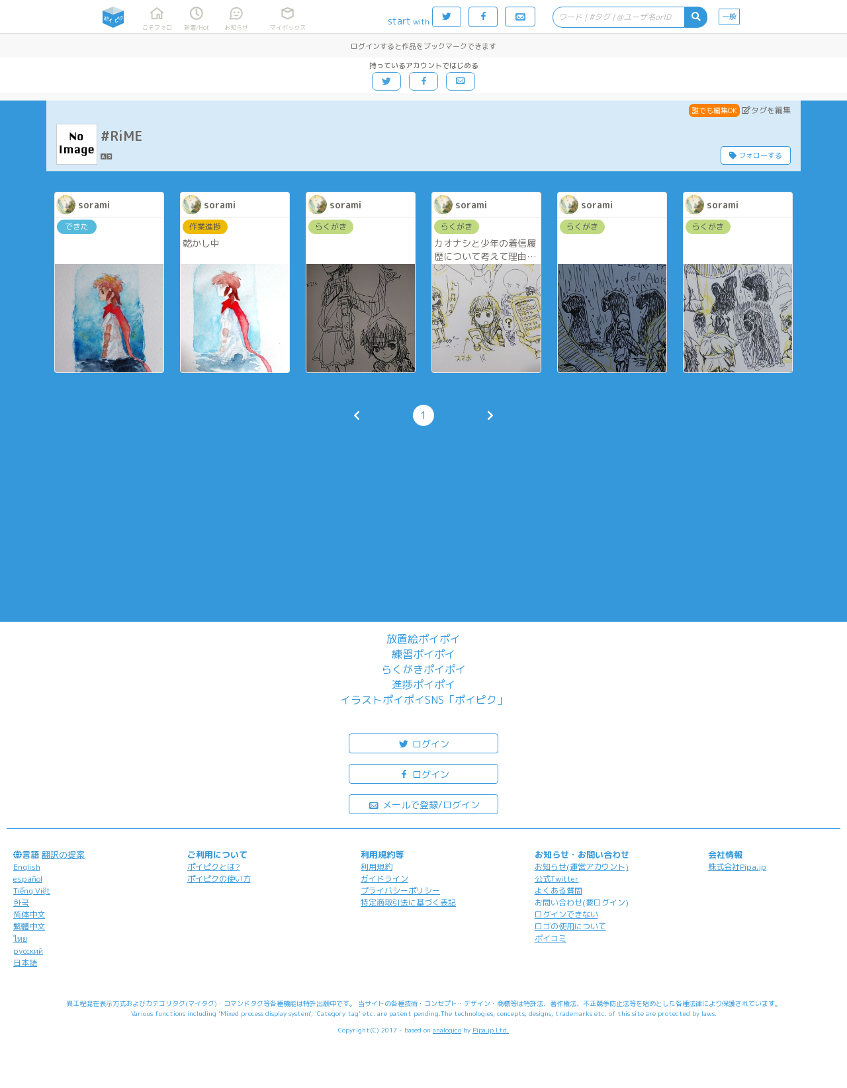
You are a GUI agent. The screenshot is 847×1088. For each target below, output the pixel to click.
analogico (447, 1029)
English (26, 866)
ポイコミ (550, 938)
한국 (21, 902)
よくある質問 (558, 890)
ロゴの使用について (570, 926)
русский (28, 950)
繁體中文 (29, 926)
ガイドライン (384, 878)
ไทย (20, 938)
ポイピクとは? (213, 866)
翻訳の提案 (63, 854)
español (27, 878)
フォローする (755, 155)
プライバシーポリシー (400, 890)
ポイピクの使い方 (219, 878)
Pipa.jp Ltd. (490, 1029)
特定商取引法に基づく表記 (408, 902)
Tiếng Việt (31, 890)
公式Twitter (557, 878)
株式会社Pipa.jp (737, 866)
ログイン (423, 743)
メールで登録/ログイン (424, 804)
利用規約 (376, 866)
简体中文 (29, 914)
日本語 (25, 962)
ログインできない (566, 914)
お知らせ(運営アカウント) (582, 866)
